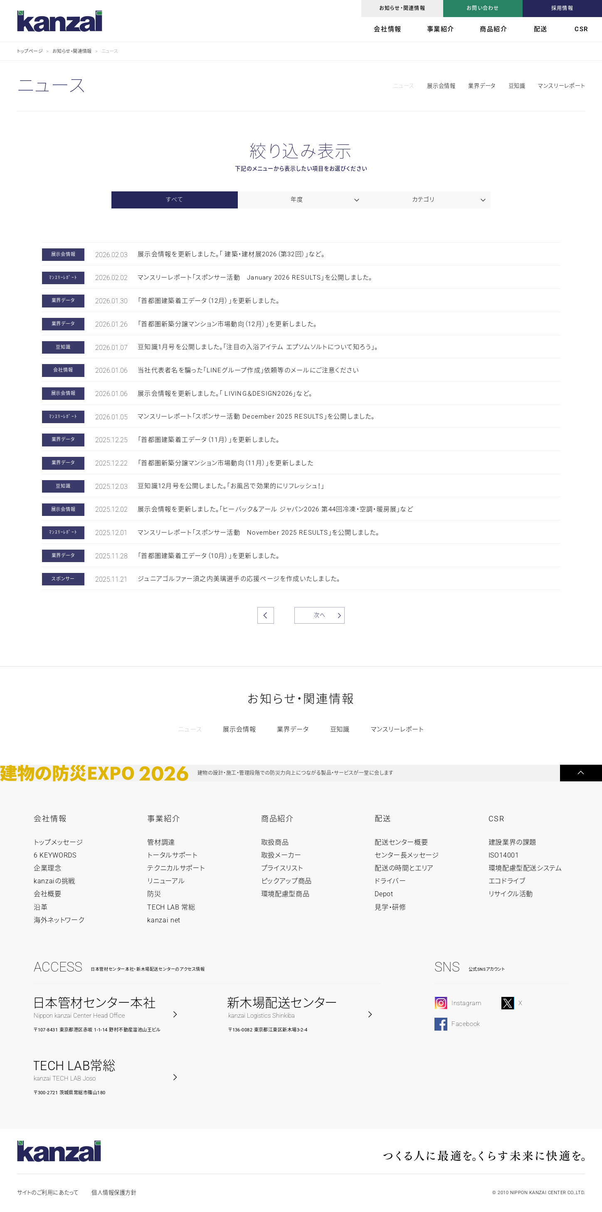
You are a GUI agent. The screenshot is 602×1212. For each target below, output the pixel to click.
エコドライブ (507, 881)
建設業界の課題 (513, 842)
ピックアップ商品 (286, 881)
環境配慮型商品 (285, 894)
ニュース (403, 86)
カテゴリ (423, 199)
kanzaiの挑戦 (54, 881)
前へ (265, 615)
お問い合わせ (482, 8)
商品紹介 (493, 29)
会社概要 (48, 894)
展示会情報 (441, 86)
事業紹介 (440, 29)
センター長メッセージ (407, 855)
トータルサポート (172, 855)
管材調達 (161, 842)
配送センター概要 (401, 842)
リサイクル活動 (511, 894)
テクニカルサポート (176, 868)
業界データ (482, 86)
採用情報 (562, 8)
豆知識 (517, 86)
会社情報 (387, 29)
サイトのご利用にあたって (48, 1193)
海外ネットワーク (59, 920)
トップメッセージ (58, 842)
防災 (154, 894)
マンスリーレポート (561, 86)
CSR (581, 29)
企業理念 (48, 868)
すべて (174, 199)
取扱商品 (275, 842)
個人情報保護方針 (113, 1193)
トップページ (30, 51)
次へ (320, 615)
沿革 (40, 907)
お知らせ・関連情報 (402, 8)
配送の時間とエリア (404, 868)
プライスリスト (282, 868)
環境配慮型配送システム (525, 868)
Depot (384, 894)
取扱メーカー (281, 855)
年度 (297, 199)
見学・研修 (390, 907)
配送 (541, 29)
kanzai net (163, 920)
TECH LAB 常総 (171, 907)
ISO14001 (504, 855)
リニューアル (166, 881)
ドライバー (390, 881)
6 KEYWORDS (55, 855)
